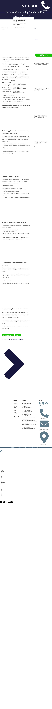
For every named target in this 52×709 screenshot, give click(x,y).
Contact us (15, 28)
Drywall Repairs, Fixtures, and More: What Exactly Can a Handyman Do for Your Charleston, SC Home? (41, 116)
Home (14, 14)
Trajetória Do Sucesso (37, 447)
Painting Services (16, 24)
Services (15, 16)
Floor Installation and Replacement (20, 20)
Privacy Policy (15, 407)
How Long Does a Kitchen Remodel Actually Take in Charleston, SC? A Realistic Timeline (41, 142)
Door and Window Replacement (19, 19)
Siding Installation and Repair (19, 27)
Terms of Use (16, 416)
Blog (14, 30)
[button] (22, 55)
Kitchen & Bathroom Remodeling (19, 23)
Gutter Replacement (17, 21)
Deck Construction (17, 17)
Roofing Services (16, 25)
